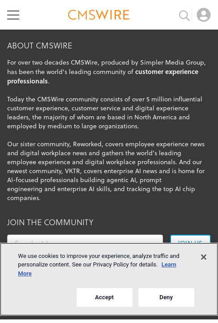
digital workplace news (53, 152)
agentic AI (121, 179)
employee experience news (165, 144)
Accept (104, 297)
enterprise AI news (130, 170)
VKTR (72, 170)
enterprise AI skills (83, 188)
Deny (166, 297)
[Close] (204, 257)
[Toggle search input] (184, 15)
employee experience (38, 161)
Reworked (87, 144)
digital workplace (110, 161)
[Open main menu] (13, 14)
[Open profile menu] (204, 15)
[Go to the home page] (99, 16)
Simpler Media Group (172, 62)
